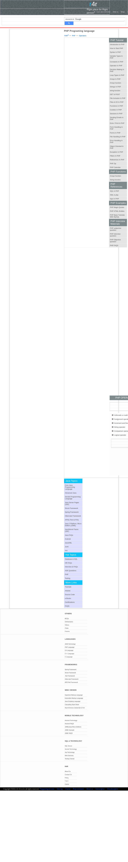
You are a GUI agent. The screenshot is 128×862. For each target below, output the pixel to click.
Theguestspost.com (47, 789)
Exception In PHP (116, 152)
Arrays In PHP (115, 79)
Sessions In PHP (116, 114)
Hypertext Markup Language (74, 695)
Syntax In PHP (115, 52)
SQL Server (68, 746)
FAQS (67, 606)
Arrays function (115, 83)
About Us (68, 771)
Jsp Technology (70, 752)
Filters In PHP (115, 156)
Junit (66, 547)
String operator (119, 427)
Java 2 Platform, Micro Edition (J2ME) (73, 524)
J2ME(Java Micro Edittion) (73, 727)
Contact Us (68, 774)
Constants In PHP (116, 62)
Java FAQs (69, 535)
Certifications (70, 602)
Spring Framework (72, 512)
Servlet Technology (71, 749)
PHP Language (69, 647)
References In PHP (117, 160)
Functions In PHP (116, 106)
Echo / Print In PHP (117, 123)
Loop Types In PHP (117, 75)
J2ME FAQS (69, 733)
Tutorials (68, 587)
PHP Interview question (115, 235)
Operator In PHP (116, 66)
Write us (115, 12)
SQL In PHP (114, 191)
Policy (67, 778)
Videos (67, 625)
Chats (67, 628)
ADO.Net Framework (71, 682)
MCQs (67, 618)
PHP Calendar (115, 167)
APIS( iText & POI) (72, 520)
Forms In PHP (115, 133)
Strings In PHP (115, 87)
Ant (66, 550)
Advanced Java (70, 493)
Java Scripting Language (72, 701)
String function (115, 180)
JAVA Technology (70, 644)
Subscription (100, 789)
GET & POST (115, 94)
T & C (66, 781)
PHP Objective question (115, 241)
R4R (66, 36)
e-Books (68, 598)
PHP (74, 36)
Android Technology (71, 720)
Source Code (70, 594)
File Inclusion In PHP (117, 98)
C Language (69, 657)
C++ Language (69, 653)
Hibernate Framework (73, 516)
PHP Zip (113, 163)
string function (115, 91)
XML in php (114, 195)
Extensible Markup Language (74, 698)
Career (67, 784)
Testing (67, 578)
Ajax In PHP (114, 199)
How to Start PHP (116, 48)
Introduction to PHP (117, 44)
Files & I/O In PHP (116, 102)
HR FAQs (68, 563)
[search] (95, 19)
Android (68, 539)
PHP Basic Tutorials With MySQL (117, 216)
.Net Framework (70, 676)
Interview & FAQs (71, 567)
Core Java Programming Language (70, 487)
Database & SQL (71, 559)
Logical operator (120, 435)
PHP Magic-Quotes (117, 207)
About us (89, 789)
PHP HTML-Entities (117, 211)
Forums (67, 631)
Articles (67, 591)
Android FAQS (69, 723)
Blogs (123, 12)
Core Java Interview (103, 12)
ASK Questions (70, 571)
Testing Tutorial (69, 758)
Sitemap (60, 789)
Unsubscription (112, 789)
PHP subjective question (115, 229)
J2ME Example (69, 730)
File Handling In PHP (117, 137)
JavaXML (68, 543)
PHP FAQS (114, 245)
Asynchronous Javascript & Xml (75, 708)
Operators (82, 36)
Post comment (78, 789)
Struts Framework (71, 508)
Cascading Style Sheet (72, 704)
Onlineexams (69, 621)
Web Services (69, 755)
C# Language (69, 650)
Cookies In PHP (116, 110)
